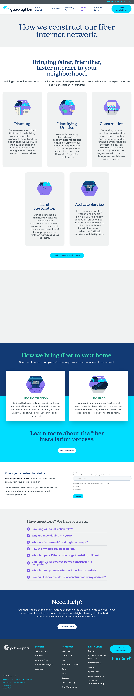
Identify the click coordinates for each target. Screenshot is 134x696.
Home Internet (41, 651)
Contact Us (120, 2)
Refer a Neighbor (96, 676)
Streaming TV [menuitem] (69, 8)
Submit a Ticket (67, 627)
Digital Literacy (68, 682)
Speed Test (93, 671)
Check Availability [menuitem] (121, 8)
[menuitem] (41, 9)
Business (39, 655)
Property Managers (44, 664)
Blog (64, 669)
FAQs (129, 2)
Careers (65, 678)
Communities (41, 660)
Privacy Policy (7, 688)
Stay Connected (69, 687)
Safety (91, 667)
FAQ (63, 660)
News (64, 673)
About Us (66, 651)
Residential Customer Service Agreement (17, 679)
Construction (94, 662)
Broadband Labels (70, 664)
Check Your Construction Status (67, 255)
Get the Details (67, 450)
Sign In (110, 2)
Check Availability (120, 649)
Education (39, 669)
